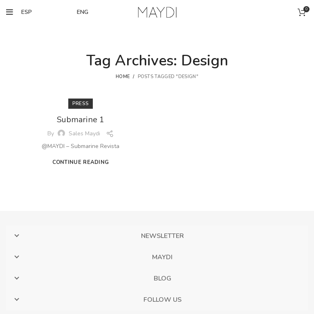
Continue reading (80, 162)
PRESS (80, 103)
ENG (82, 12)
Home (123, 77)
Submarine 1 (80, 119)
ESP (26, 12)
